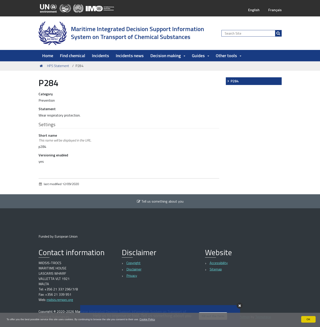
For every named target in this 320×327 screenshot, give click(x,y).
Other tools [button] (228, 55)
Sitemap (216, 269)
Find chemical (72, 55)
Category (46, 94)
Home (47, 55)
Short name (65, 138)
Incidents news (130, 55)
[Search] (278, 33)
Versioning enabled (53, 155)
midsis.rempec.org (60, 299)
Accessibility (219, 262)
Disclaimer (133, 269)
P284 (235, 81)
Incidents (100, 55)
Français (275, 9)
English (254, 9)
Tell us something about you (160, 201)
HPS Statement (58, 65)
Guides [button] (200, 55)
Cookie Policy (152, 319)
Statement (47, 108)
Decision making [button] (167, 55)
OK (308, 319)
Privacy (131, 275)
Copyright (133, 262)
